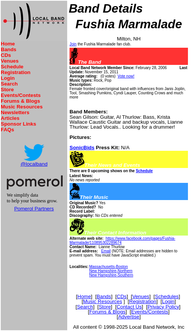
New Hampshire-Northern (110, 271)
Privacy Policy (163, 307)
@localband (34, 164)
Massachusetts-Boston (108, 267)
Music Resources (22, 107)
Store (7, 89)
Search (9, 84)
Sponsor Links (18, 124)
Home (8, 44)
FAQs (7, 129)
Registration (16, 72)
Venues (10, 61)
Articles (10, 118)
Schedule (12, 66)
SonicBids (82, 147)
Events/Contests (20, 95)
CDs (6, 55)
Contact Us (129, 307)
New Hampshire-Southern (111, 275)
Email (106, 251)
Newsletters (15, 112)
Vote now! (126, 76)
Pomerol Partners (34, 209)
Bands (8, 49)
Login (8, 78)
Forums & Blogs (20, 101)
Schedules (167, 296)
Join (73, 44)
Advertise (128, 317)
